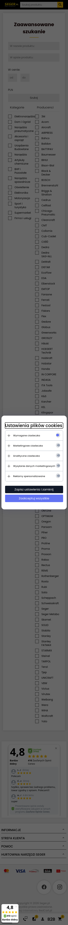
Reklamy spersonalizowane (29, 476)
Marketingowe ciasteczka (28, 445)
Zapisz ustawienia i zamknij (34, 489)
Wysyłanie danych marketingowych (34, 466)
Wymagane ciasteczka (26, 435)
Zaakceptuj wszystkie (34, 498)
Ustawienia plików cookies (33, 425)
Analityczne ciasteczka (26, 456)
